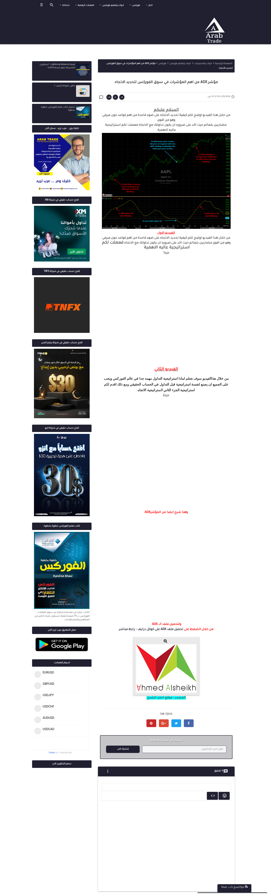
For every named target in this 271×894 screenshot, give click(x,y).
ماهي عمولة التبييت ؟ (64, 86)
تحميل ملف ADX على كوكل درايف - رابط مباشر (151, 629)
